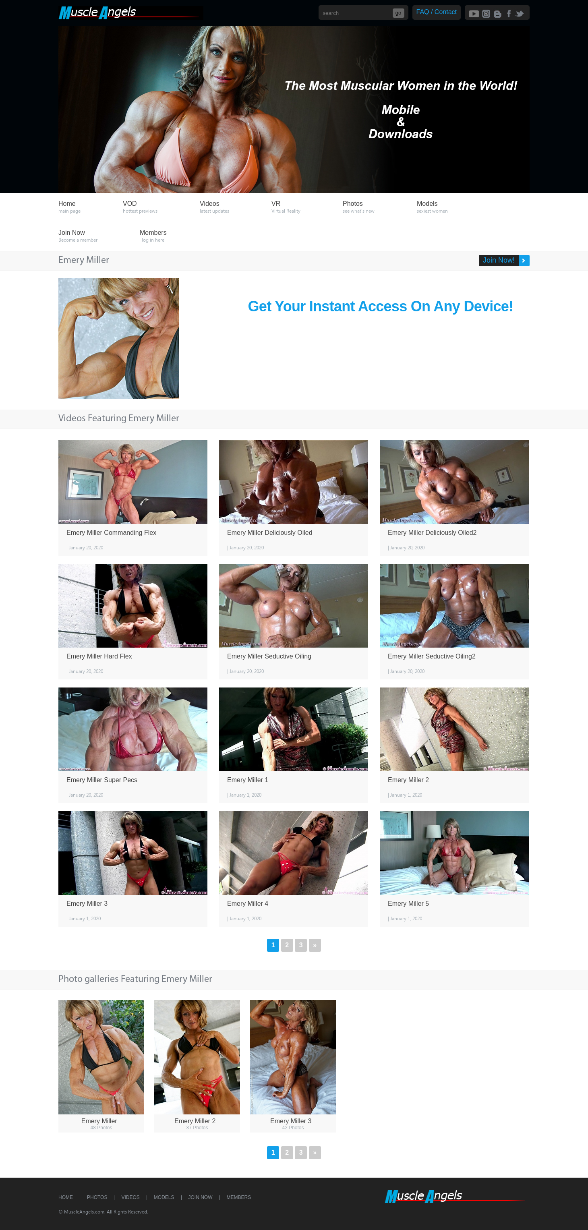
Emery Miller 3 (87, 903)
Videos (130, 1197)
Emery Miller (99, 1121)
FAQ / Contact (436, 11)
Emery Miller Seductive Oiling (269, 656)
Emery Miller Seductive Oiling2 (432, 656)
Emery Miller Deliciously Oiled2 (432, 532)
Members (239, 1197)
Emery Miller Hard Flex (99, 656)
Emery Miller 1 (247, 780)
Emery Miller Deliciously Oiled (270, 532)
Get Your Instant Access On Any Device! (380, 306)
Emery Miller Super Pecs (101, 780)
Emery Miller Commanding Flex (111, 532)
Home (65, 1197)
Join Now (200, 1197)
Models (164, 1197)
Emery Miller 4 (247, 903)
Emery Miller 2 (408, 780)
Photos (97, 1197)
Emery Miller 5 (408, 903)
